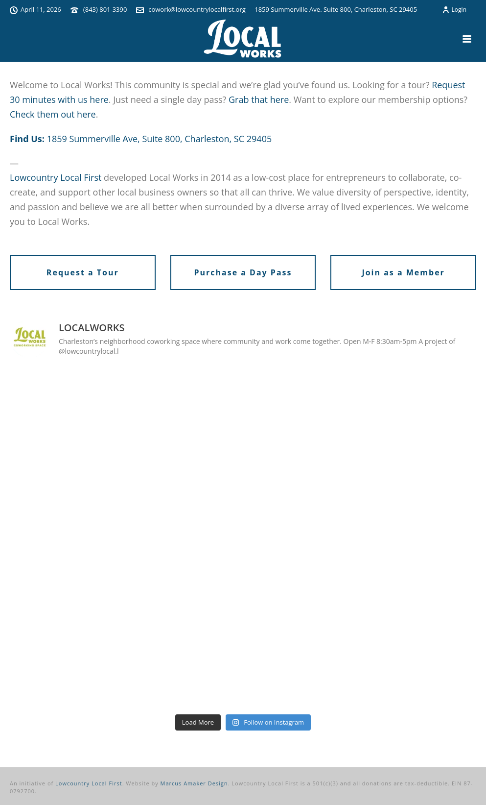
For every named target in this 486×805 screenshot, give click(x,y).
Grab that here (259, 99)
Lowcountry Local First (55, 177)
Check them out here (53, 114)
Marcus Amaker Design (194, 783)
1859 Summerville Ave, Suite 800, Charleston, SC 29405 (159, 139)
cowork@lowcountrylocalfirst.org (197, 9)
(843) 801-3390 (105, 9)
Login (454, 9)
